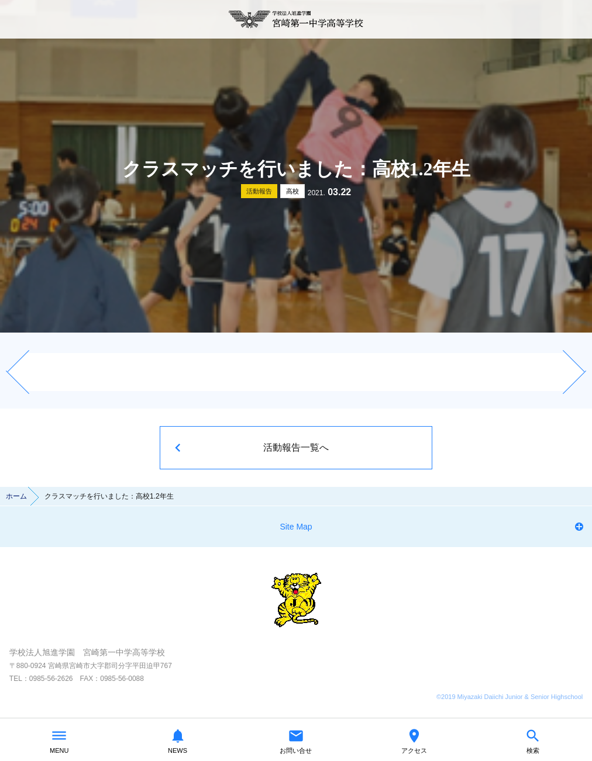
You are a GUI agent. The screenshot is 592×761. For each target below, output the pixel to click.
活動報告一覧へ (296, 447)
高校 (292, 191)
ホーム (16, 496)
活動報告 (259, 191)
